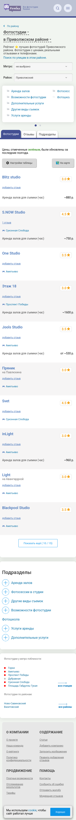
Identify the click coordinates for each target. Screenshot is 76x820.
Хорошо (60, 812)
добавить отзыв (11, 187)
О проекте (12, 739)
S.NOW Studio (13, 212)
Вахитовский (11, 707)
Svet (5, 401)
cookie (32, 810)
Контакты (45, 778)
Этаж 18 (9, 286)
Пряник (8, 368)
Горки (9, 668)
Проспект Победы (17, 304)
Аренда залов (20, 91)
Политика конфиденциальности (18, 759)
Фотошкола (10, 619)
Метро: (8, 66)
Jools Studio (12, 327)
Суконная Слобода (17, 230)
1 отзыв (6, 222)
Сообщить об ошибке (52, 784)
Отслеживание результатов (14, 786)
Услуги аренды (21, 115)
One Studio (11, 253)
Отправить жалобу (50, 790)
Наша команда (14, 745)
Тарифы (10, 793)
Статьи (43, 739)
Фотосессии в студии (27, 592)
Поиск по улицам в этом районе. (25, 57)
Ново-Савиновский (15, 703)
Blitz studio (11, 177)
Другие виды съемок (25, 109)
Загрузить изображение (53, 751)
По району (13, 26)
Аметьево (12, 271)
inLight (7, 434)
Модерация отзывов (51, 796)
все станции (65, 684)
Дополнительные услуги (27, 103)
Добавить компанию (51, 745)
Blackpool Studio (16, 508)
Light (6, 475)
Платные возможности (19, 778)
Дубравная (12, 678)
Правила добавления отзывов (52, 759)
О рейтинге (12, 751)
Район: (7, 77)
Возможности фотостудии (28, 97)
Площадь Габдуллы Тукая (20, 685)
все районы (65, 705)
